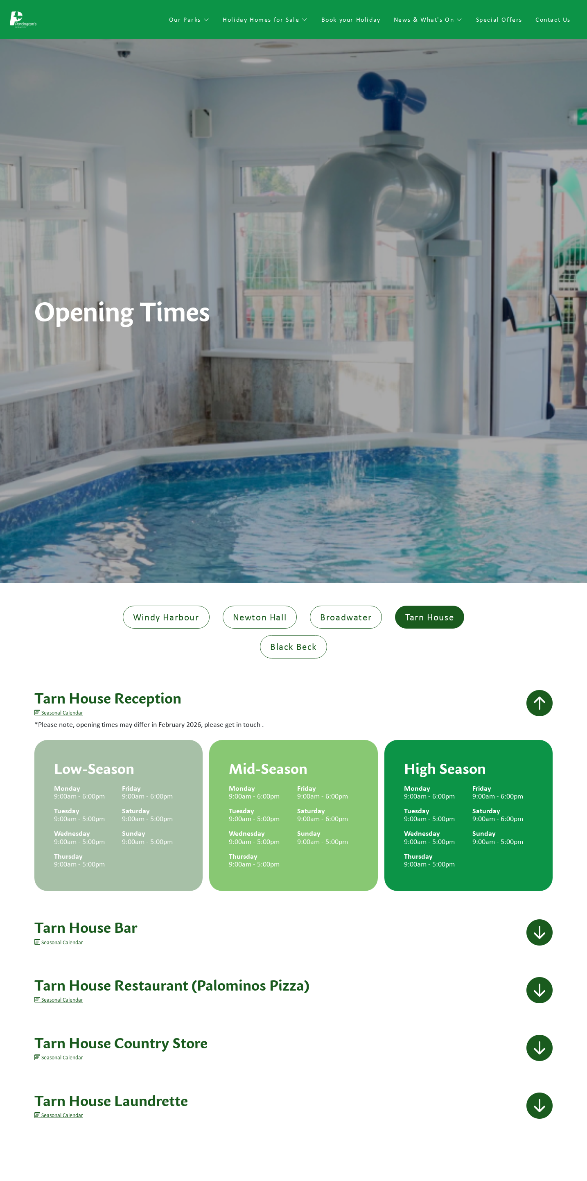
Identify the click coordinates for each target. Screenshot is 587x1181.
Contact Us (553, 19)
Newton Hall (260, 617)
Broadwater (346, 617)
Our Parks (189, 19)
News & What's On (428, 19)
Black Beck (293, 646)
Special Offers (499, 19)
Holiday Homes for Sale (265, 19)
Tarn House (429, 617)
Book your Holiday (351, 19)
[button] (539, 703)
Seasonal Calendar (58, 712)
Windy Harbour (166, 617)
